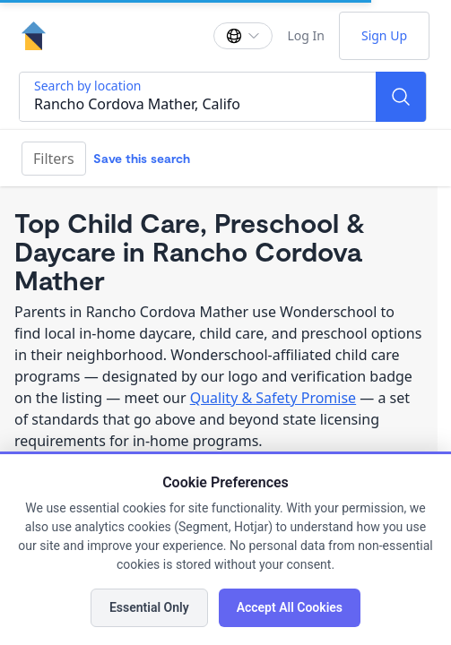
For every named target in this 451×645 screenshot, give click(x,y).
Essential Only (149, 607)
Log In (305, 35)
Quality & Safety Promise (273, 398)
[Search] (401, 97)
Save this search (141, 158)
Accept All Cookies (290, 607)
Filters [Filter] (53, 158)
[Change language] (243, 35)
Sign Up (384, 35)
